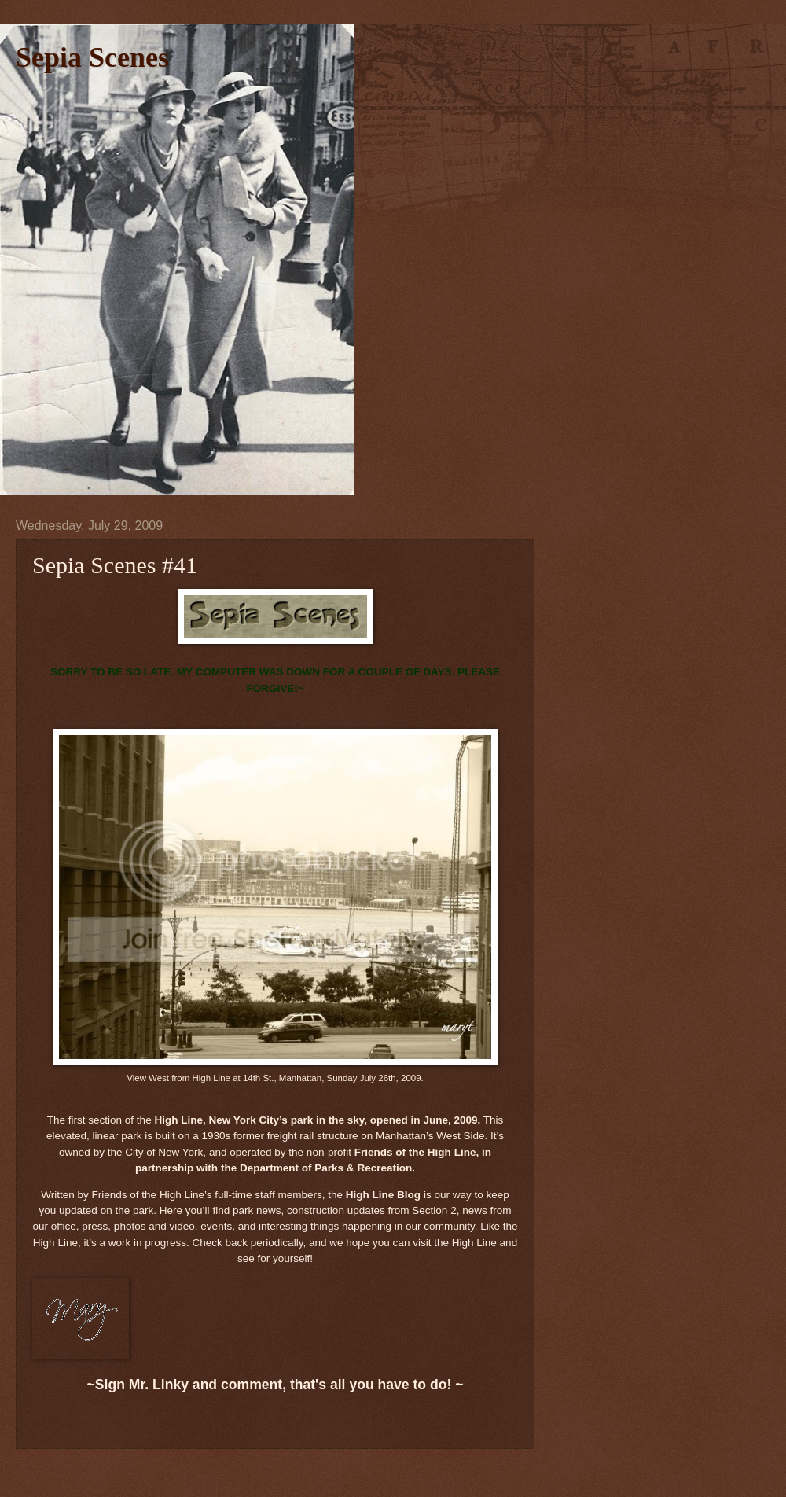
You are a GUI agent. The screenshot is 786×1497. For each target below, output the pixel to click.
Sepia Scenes (92, 57)
